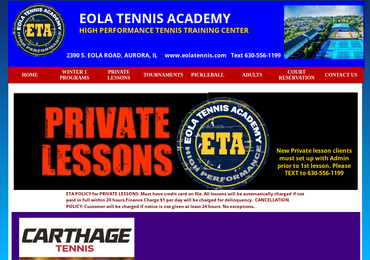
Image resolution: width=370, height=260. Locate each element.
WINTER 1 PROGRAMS (74, 75)
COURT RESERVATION (296, 75)
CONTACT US (341, 75)
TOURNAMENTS (163, 75)
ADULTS (252, 75)
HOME (30, 75)
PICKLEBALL (207, 75)
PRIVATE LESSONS (118, 75)
